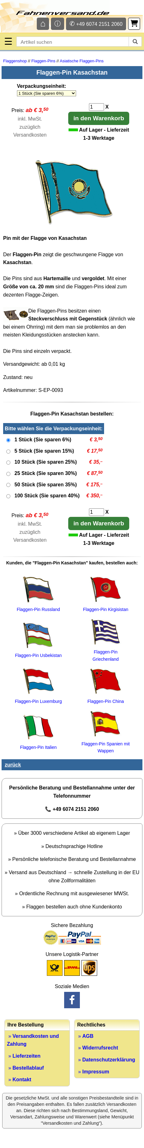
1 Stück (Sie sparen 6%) (42, 439)
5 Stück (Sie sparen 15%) (44, 451)
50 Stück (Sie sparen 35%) (45, 484)
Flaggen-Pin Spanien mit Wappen (105, 744)
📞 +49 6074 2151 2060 (72, 809)
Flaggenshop (15, 61)
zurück (13, 764)
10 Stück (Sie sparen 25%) (45, 462)
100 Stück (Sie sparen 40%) (47, 495)
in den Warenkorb (98, 118)
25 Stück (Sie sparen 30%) (45, 473)
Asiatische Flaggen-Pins (81, 61)
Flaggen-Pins (43, 61)
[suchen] (135, 42)
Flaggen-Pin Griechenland (106, 652)
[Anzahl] (96, 107)
